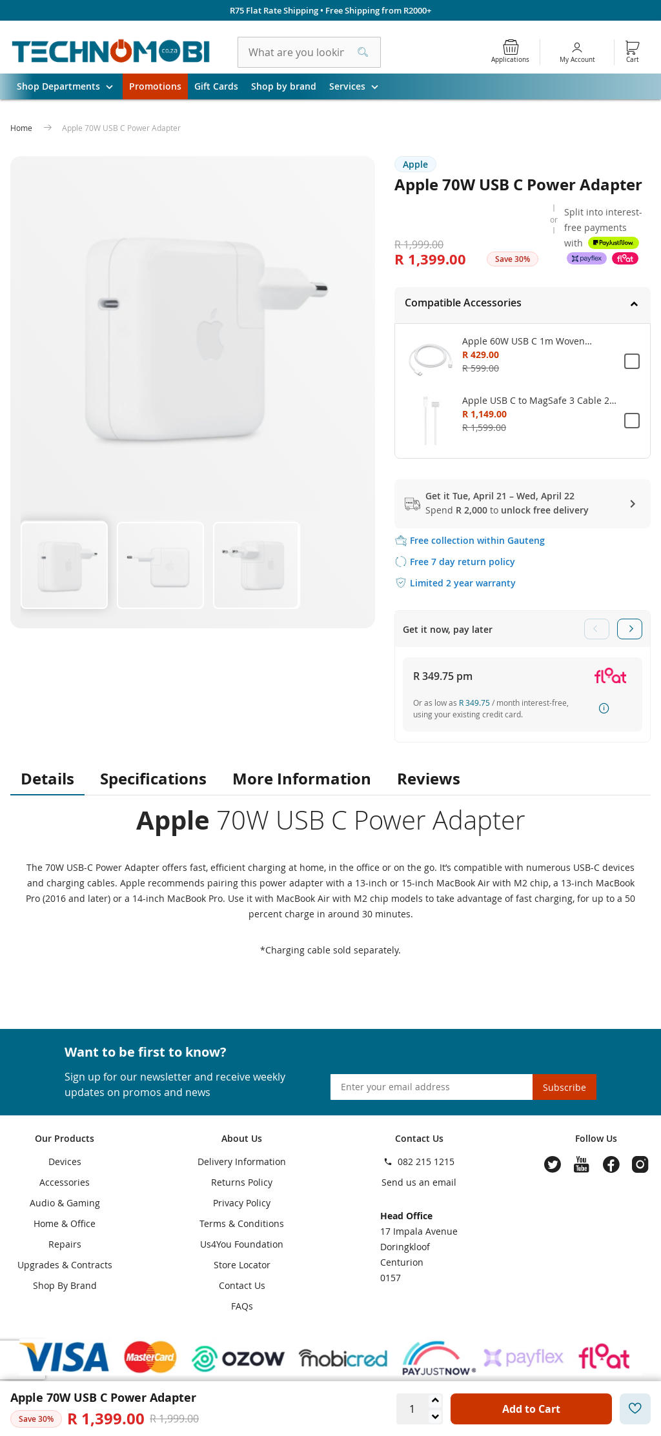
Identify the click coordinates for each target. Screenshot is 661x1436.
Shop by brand (283, 86)
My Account (577, 59)
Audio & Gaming (65, 1203)
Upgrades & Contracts (64, 1265)
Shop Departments (70, 86)
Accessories (64, 1182)
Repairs (64, 1244)
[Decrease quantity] (435, 1416)
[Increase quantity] (435, 1401)
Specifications (153, 779)
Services (358, 86)
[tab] (522, 305)
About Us (241, 1138)
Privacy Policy (241, 1203)
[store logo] (111, 52)
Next (629, 629)
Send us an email (418, 1182)
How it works (605, 708)
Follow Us (596, 1138)
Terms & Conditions (241, 1223)
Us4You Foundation (241, 1244)
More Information (301, 779)
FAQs (242, 1306)
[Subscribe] (564, 1087)
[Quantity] (411, 1409)
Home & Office (65, 1223)
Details (47, 779)
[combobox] (309, 52)
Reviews (428, 779)
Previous (596, 629)
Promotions (155, 86)
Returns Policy (241, 1182)
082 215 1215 (426, 1161)
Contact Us (242, 1285)
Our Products (64, 1138)
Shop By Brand (65, 1285)
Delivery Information (242, 1161)
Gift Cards (216, 86)
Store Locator (242, 1265)
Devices (64, 1161)
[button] (64, 564)
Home (22, 128)
